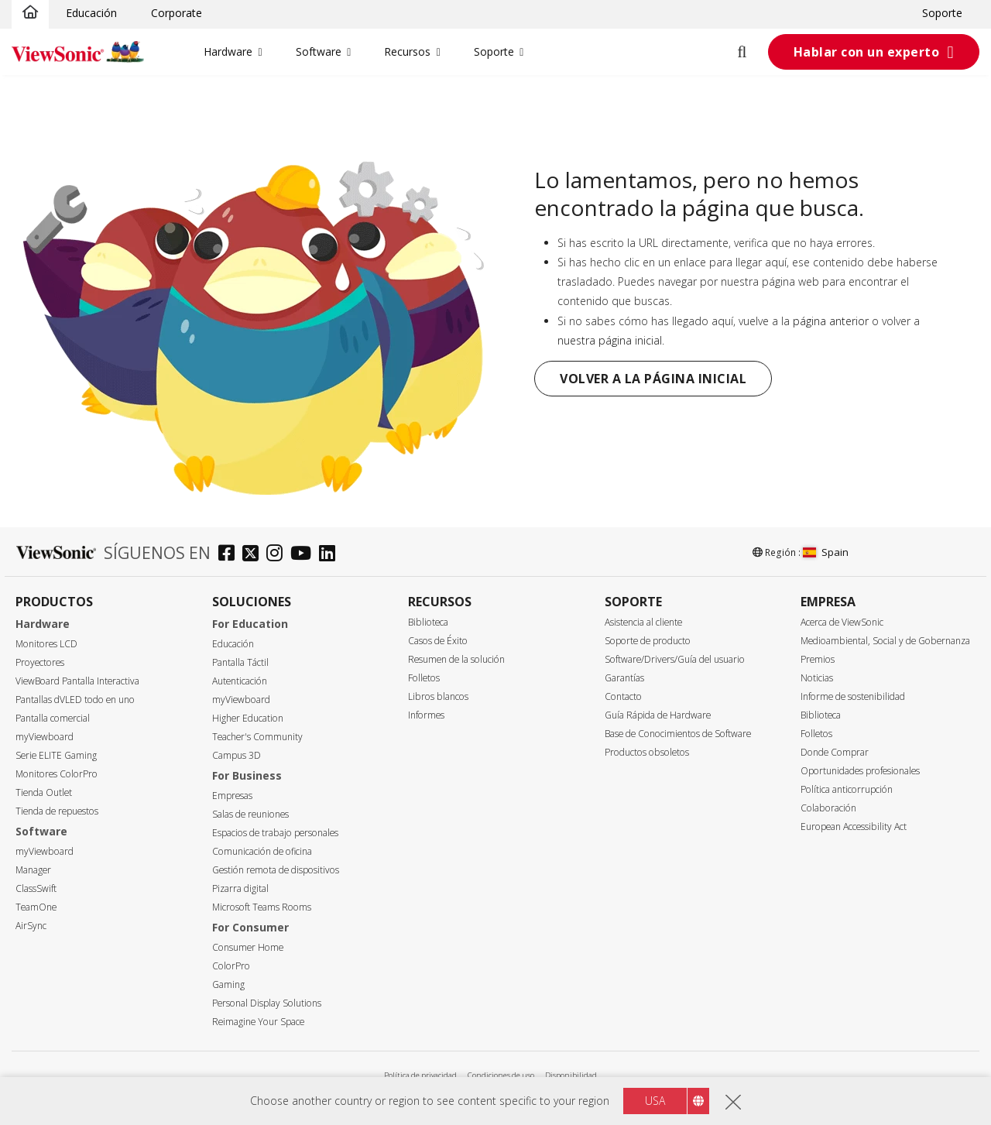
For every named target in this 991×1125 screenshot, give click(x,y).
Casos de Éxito (438, 640)
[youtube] (304, 555)
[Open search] (751, 52)
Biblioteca (428, 622)
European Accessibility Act (854, 826)
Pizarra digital (240, 888)
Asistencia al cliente (643, 622)
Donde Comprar (835, 752)
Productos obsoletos (647, 752)
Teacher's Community (257, 736)
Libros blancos (438, 696)
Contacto (623, 696)
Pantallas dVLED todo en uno (75, 699)
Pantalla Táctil (240, 662)
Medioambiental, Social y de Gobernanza (885, 640)
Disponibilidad (571, 1075)
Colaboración (828, 808)
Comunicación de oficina (262, 851)
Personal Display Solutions (266, 1003)
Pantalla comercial (52, 718)
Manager (33, 869)
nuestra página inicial (609, 340)
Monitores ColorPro (56, 773)
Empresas (232, 795)
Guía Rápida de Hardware (658, 715)
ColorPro (231, 965)
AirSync (30, 925)
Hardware (228, 51)
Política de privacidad (420, 1075)
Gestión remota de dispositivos (275, 869)
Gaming (228, 984)
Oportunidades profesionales (860, 770)
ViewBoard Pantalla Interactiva (77, 681)
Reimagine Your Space (258, 1021)
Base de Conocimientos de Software (678, 733)
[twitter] (254, 555)
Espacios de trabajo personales (275, 832)
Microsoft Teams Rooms (261, 907)
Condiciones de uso (501, 1075)
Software (318, 51)
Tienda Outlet (43, 792)
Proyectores (39, 662)
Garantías (624, 677)
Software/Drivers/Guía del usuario (675, 659)
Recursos (407, 51)
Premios (818, 659)
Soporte (942, 12)
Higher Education (247, 718)
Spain (826, 552)
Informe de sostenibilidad (853, 696)
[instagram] (278, 555)
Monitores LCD (46, 643)
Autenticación (239, 681)
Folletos (424, 677)
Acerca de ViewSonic (842, 622)
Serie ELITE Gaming (56, 755)
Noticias (817, 677)
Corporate (176, 12)
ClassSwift (36, 888)
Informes (426, 715)
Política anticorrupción (847, 789)
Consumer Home (247, 947)
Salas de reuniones (250, 814)
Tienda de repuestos (56, 811)
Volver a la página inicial (653, 378)
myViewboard (44, 736)
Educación (91, 12)
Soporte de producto (648, 640)
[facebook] (230, 555)
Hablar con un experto (867, 51)
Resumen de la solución (456, 659)
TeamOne (36, 907)
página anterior (831, 321)
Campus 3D (236, 755)
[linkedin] (331, 555)
